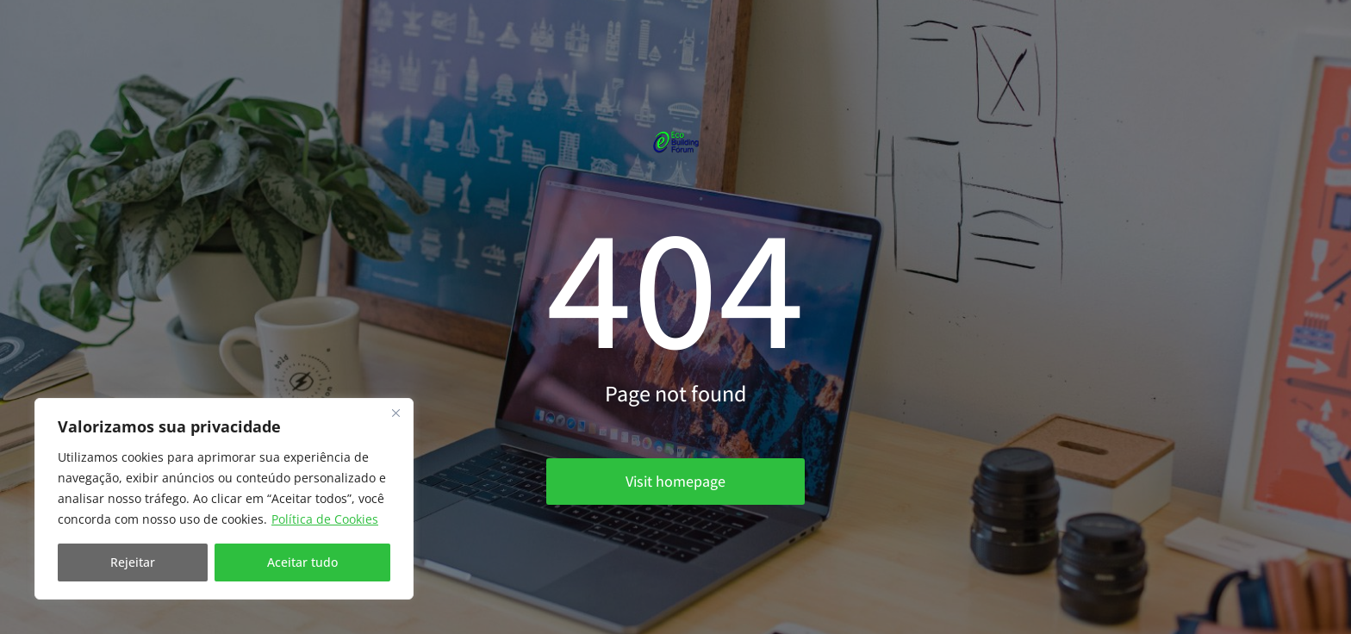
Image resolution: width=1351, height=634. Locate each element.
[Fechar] (395, 412)
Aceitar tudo (302, 562)
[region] (224, 499)
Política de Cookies (324, 519)
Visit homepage (675, 481)
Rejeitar (132, 562)
